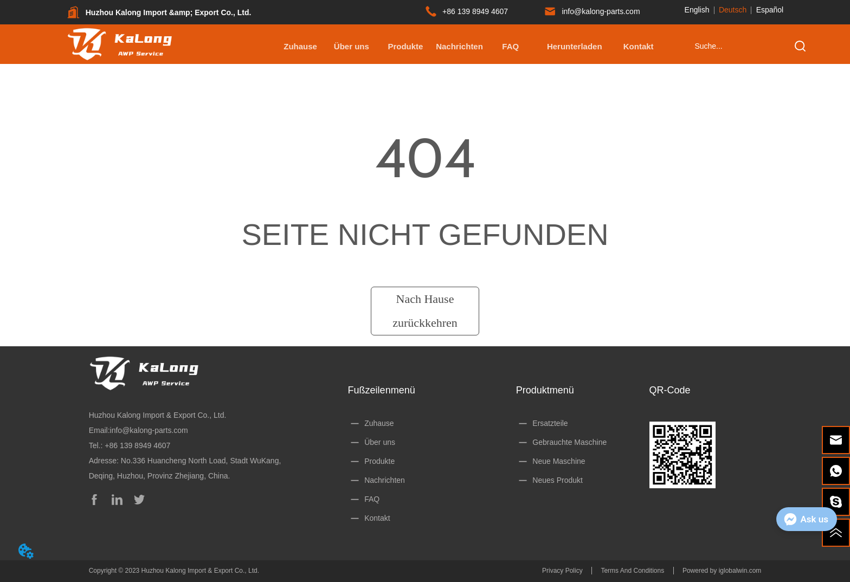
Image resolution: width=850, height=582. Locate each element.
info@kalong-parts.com (149, 430)
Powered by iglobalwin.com (721, 570)
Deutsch (732, 9)
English (697, 9)
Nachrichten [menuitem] (459, 46)
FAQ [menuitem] (510, 46)
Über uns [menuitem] (351, 46)
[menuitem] (405, 46)
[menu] (469, 46)
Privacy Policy (562, 570)
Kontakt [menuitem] (638, 46)
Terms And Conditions (632, 570)
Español (770, 9)
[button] (405, 46)
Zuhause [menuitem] (300, 46)
